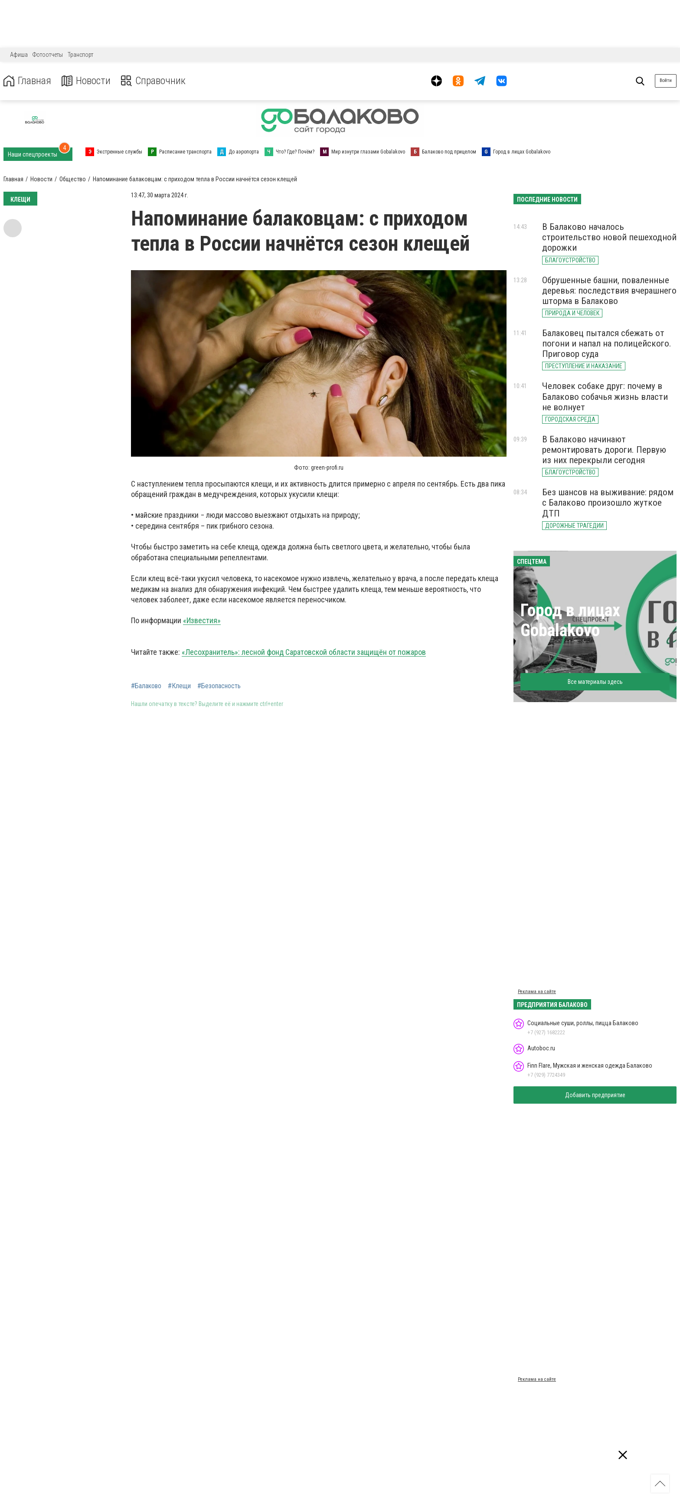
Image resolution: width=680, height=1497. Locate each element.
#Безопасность (219, 686)
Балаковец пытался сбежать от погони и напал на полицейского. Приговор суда (606, 343)
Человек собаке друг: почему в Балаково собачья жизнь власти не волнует (605, 396)
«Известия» (202, 620)
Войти (666, 80)
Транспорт (80, 54)
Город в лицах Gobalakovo (570, 620)
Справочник (153, 81)
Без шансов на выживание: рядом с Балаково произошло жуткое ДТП (607, 502)
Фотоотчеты (48, 54)
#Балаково (146, 686)
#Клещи (179, 686)
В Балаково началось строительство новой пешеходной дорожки (609, 237)
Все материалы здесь (595, 681)
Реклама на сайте (537, 991)
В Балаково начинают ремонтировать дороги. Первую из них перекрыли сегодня (604, 449)
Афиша (19, 54)
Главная (27, 81)
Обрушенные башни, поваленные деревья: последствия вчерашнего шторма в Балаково (609, 290)
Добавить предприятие (595, 1095)
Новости (86, 81)
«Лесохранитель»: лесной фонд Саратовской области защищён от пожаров (304, 652)
